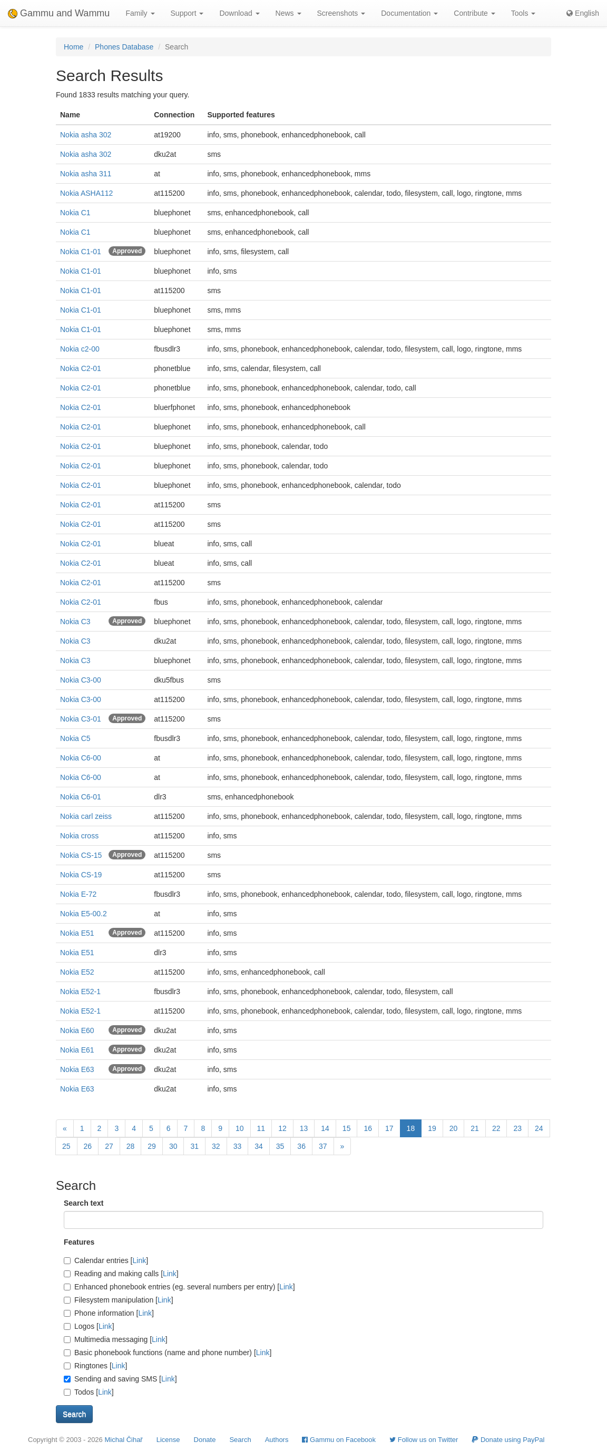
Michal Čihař (123, 1440)
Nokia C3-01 (80, 719)
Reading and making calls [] (121, 1273)
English (582, 13)
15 (346, 1128)
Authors (277, 1440)
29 (152, 1146)
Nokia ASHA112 (86, 193)
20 (453, 1128)
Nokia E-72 (78, 894)
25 (66, 1146)
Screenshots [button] (341, 13)
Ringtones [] (95, 1365)
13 (304, 1128)
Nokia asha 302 (85, 135)
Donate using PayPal (508, 1440)
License (168, 1440)
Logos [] (89, 1326)
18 (411, 1128)
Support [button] (187, 13)
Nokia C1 (75, 212)
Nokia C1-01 (80, 251)
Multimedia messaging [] (116, 1339)
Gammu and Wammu (59, 13)
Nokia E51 (77, 933)
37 (323, 1146)
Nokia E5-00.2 (83, 913)
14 (325, 1128)
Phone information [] (109, 1313)
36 (301, 1146)
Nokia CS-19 (81, 874)
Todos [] (89, 1392)
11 (261, 1128)
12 (282, 1128)
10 (240, 1128)
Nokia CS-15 (81, 855)
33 (237, 1146)
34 (258, 1146)
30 (173, 1146)
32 (216, 1146)
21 (475, 1128)
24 (539, 1128)
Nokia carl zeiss (86, 816)
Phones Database (124, 47)
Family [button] (139, 13)
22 (496, 1128)
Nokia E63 (77, 1069)
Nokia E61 (77, 1050)
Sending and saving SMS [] (120, 1379)
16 (368, 1128)
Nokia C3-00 (80, 680)
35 (280, 1146)
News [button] (288, 13)
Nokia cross (79, 836)
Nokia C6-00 (80, 758)
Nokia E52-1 (80, 991)
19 (432, 1128)
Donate (205, 1440)
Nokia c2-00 (80, 349)
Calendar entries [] (106, 1260)
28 (130, 1146)
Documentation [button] (409, 13)
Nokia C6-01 (80, 797)
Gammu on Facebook (339, 1440)
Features (79, 1242)
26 (88, 1146)
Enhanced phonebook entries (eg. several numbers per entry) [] (179, 1287)
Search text (83, 1203)
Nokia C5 (75, 738)
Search (240, 1440)
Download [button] (239, 13)
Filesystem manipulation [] (118, 1300)
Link (139, 1260)
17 (389, 1128)
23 (517, 1128)
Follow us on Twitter (423, 1440)
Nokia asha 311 (85, 173)
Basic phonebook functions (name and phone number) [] (167, 1352)
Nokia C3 (75, 621)
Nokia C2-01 (80, 368)
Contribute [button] (474, 13)
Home (73, 47)
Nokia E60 (77, 1030)
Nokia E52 (77, 972)
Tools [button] (523, 13)
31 (194, 1146)
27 (109, 1146)
